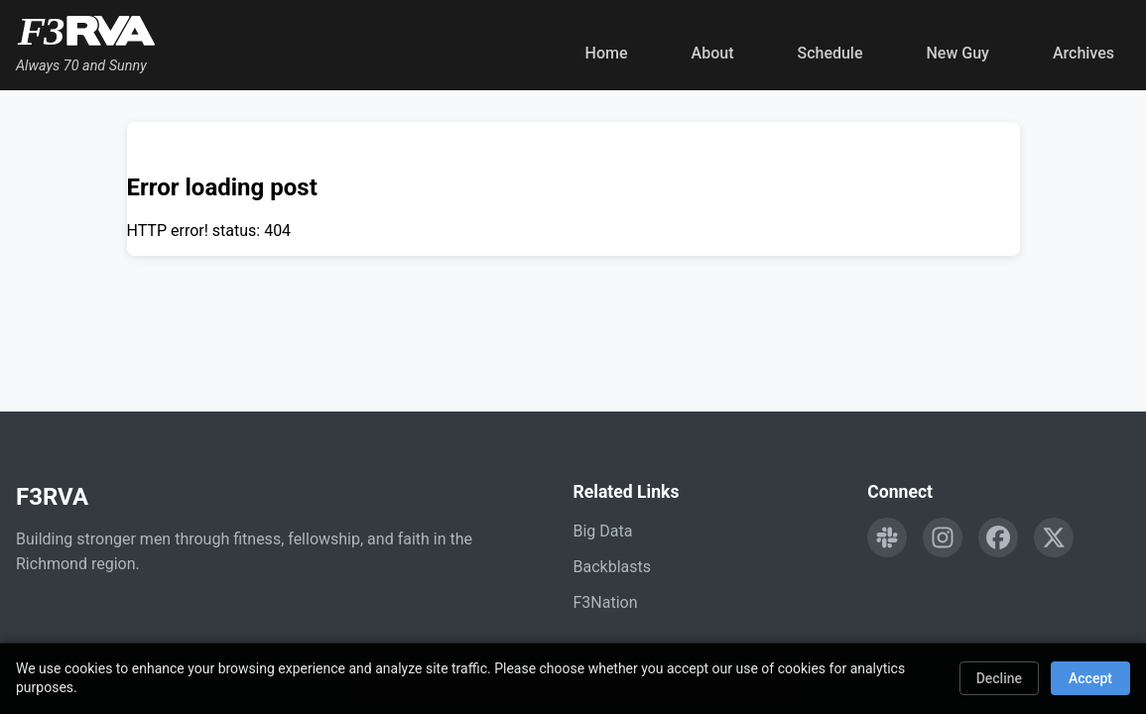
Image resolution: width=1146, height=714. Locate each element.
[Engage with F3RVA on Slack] (887, 537)
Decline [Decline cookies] (999, 678)
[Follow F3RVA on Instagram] (942, 537)
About (713, 53)
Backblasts (612, 566)
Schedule (829, 53)
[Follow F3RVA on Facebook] (998, 537)
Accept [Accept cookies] (1090, 678)
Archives (1083, 53)
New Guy (958, 53)
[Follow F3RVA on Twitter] (1054, 537)
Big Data (603, 531)
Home (606, 53)
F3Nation (605, 602)
